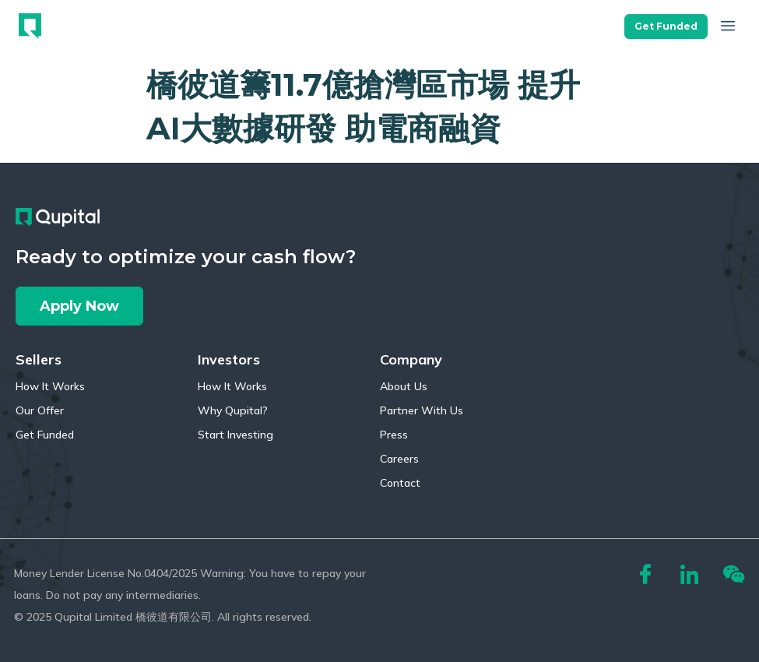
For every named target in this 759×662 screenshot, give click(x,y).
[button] (666, 22)
